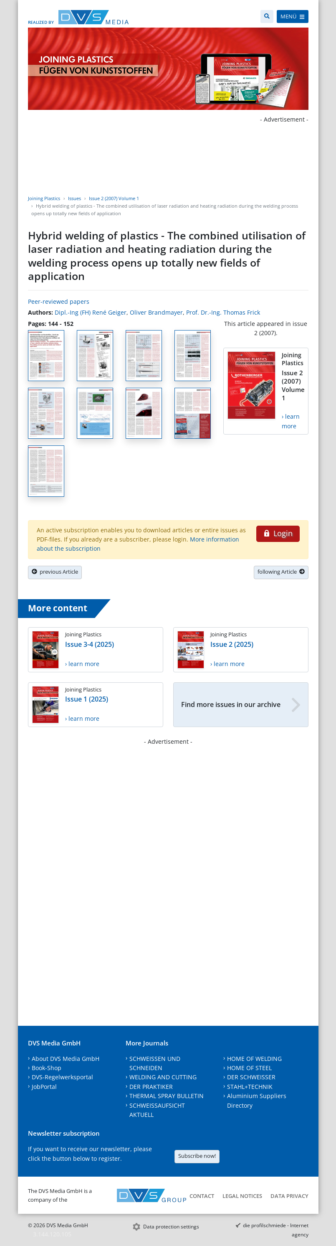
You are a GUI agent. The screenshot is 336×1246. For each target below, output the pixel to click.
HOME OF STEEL (249, 1068)
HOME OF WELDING (254, 1059)
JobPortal (44, 1087)
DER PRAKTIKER (151, 1087)
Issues (74, 198)
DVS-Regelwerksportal (62, 1077)
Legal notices (242, 1196)
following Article (281, 571)
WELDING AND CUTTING (163, 1077)
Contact (201, 1196)
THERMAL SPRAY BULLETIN (166, 1096)
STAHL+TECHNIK (250, 1087)
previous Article (55, 571)
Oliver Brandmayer (156, 312)
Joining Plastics (44, 198)
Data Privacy (289, 1196)
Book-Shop (46, 1068)
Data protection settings (171, 1226)
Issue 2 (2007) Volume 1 (114, 198)
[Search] (266, 16)
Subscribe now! (197, 1156)
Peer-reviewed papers (58, 301)
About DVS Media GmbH (65, 1059)
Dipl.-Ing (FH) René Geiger (90, 312)
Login (277, 533)
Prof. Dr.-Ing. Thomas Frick (223, 312)
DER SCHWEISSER (251, 1077)
